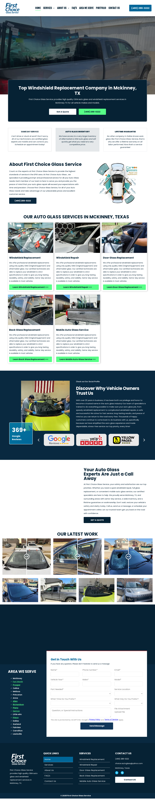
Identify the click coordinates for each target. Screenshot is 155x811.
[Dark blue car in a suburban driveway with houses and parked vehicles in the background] (20, 596)
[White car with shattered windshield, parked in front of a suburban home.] (96, 596)
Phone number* (90, 682)
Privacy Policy (94, 732)
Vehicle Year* (57, 692)
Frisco (16, 730)
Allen (15, 713)
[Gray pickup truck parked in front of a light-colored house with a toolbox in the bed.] (58, 596)
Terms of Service (111, 732)
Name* (54, 682)
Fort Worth (18, 694)
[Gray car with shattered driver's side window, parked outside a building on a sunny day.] (135, 596)
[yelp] (116, 785)
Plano (15, 720)
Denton (16, 723)
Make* (85, 692)
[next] (144, 440)
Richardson (18, 717)
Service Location (122, 701)
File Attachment (122, 721)
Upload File (119, 724)
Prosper (16, 697)
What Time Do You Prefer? (63, 711)
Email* (117, 682)
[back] (38, 440)
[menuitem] (38, 8)
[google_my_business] (122, 785)
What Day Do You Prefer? (126, 711)
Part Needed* (57, 701)
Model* (117, 692)
